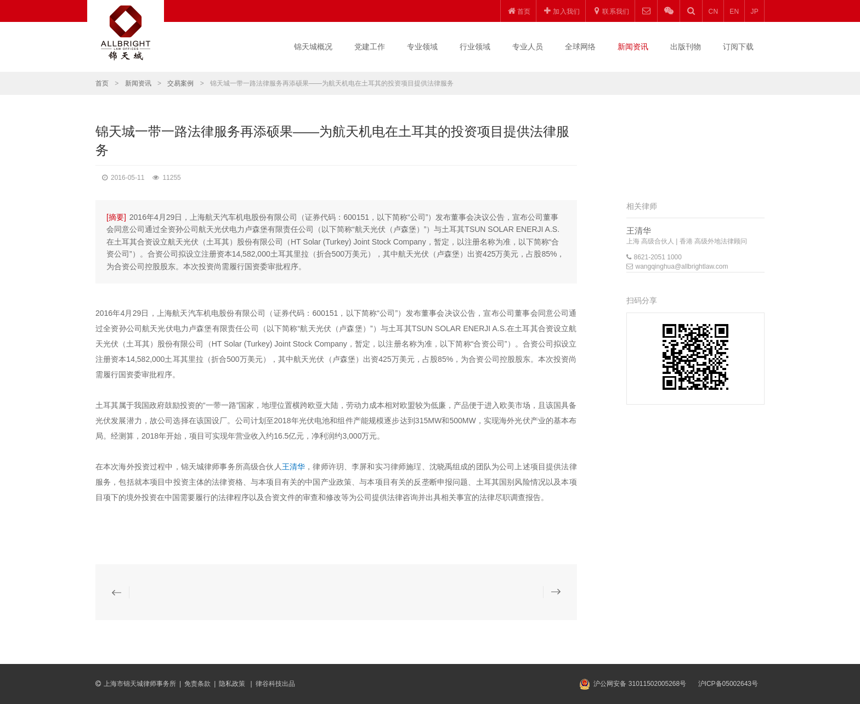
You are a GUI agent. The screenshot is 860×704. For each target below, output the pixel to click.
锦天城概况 (313, 46)
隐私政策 (233, 684)
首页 (102, 83)
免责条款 (197, 684)
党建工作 (369, 46)
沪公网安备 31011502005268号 (639, 684)
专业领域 (422, 46)
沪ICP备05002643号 (728, 684)
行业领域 (475, 46)
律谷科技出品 (275, 684)
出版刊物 (685, 46)
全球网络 (580, 46)
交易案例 (180, 83)
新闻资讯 (633, 46)
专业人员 (527, 46)
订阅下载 (738, 46)
